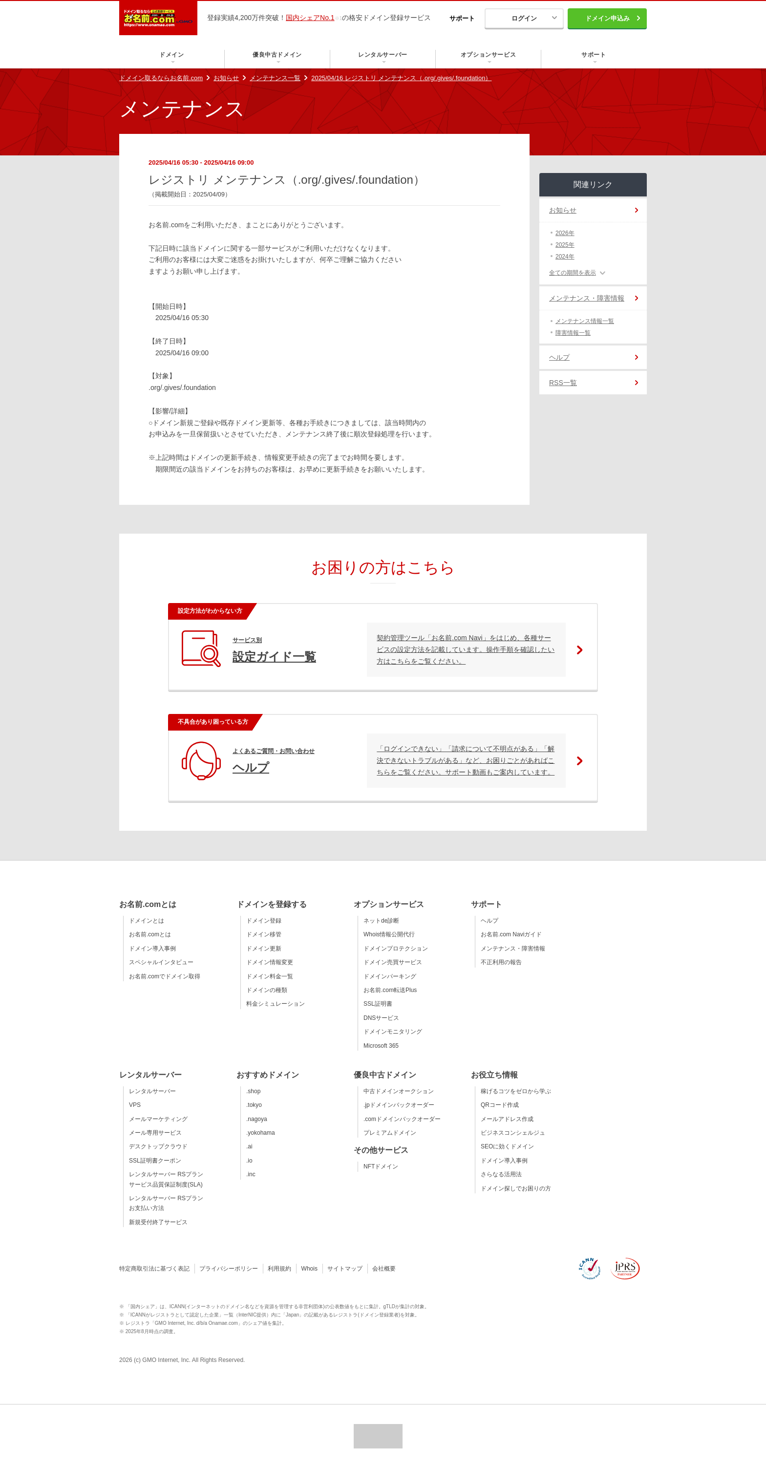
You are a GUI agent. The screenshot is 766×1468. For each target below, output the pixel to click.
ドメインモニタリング (392, 1031)
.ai (249, 1146)
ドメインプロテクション (395, 948)
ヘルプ (559, 357)
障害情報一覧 (573, 332)
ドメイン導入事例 (152, 948)
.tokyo (254, 1104)
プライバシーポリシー (228, 1268)
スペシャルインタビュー (161, 962)
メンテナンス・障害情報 (586, 298)
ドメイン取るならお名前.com (161, 78)
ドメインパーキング (389, 976)
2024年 (564, 256)
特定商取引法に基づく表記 (154, 1268)
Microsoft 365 (381, 1045)
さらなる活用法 (501, 1174)
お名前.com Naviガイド (511, 934)
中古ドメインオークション (398, 1091)
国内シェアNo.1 (310, 18)
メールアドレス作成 (507, 1119)
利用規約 (279, 1268)
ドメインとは (146, 920)
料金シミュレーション (275, 1003)
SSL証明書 (377, 1003)
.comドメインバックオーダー (402, 1119)
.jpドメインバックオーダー (398, 1104)
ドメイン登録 (263, 920)
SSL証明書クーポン (155, 1160)
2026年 (564, 233)
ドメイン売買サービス (392, 962)
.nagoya (256, 1119)
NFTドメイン (380, 1166)
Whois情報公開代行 (389, 934)
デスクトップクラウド (158, 1146)
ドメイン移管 (263, 934)
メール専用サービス (155, 1132)
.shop (253, 1091)
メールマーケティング (158, 1119)
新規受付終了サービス (158, 1222)
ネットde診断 (381, 920)
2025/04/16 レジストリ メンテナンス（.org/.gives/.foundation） (401, 78)
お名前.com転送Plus (390, 990)
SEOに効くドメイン (507, 1146)
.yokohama (260, 1132)
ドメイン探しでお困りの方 (516, 1188)
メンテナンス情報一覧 (584, 321)
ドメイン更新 (263, 948)
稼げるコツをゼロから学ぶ (516, 1091)
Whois (309, 1268)
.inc (250, 1174)
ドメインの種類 (266, 990)
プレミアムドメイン (389, 1132)
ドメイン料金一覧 (269, 976)
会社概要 (384, 1268)
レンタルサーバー (152, 1091)
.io (249, 1160)
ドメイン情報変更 (269, 962)
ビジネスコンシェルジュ (513, 1132)
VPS (135, 1104)
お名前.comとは (150, 934)
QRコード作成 (500, 1104)
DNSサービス (381, 1018)
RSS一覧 (563, 383)
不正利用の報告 (501, 962)
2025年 (564, 244)
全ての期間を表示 (572, 272)
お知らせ (226, 78)
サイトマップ (344, 1268)
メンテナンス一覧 (275, 78)
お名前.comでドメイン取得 (164, 976)
